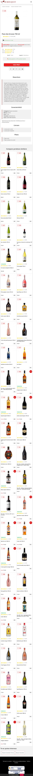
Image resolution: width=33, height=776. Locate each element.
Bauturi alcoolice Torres (16, 6)
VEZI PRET (16, 65)
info (14, 173)
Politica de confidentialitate (19, 761)
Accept (21, 775)
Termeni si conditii (7, 761)
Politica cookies (15, 775)
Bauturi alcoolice (6, 6)
